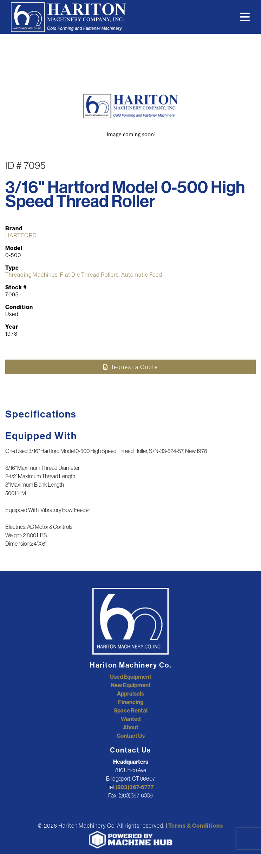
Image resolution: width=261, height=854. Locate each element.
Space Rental (131, 710)
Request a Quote (130, 366)
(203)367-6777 (135, 786)
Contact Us (131, 735)
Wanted (131, 718)
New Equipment (131, 685)
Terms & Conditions (195, 825)
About (130, 727)
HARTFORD (21, 235)
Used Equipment (130, 676)
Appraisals (130, 693)
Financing (130, 701)
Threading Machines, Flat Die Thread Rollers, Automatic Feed (83, 274)
